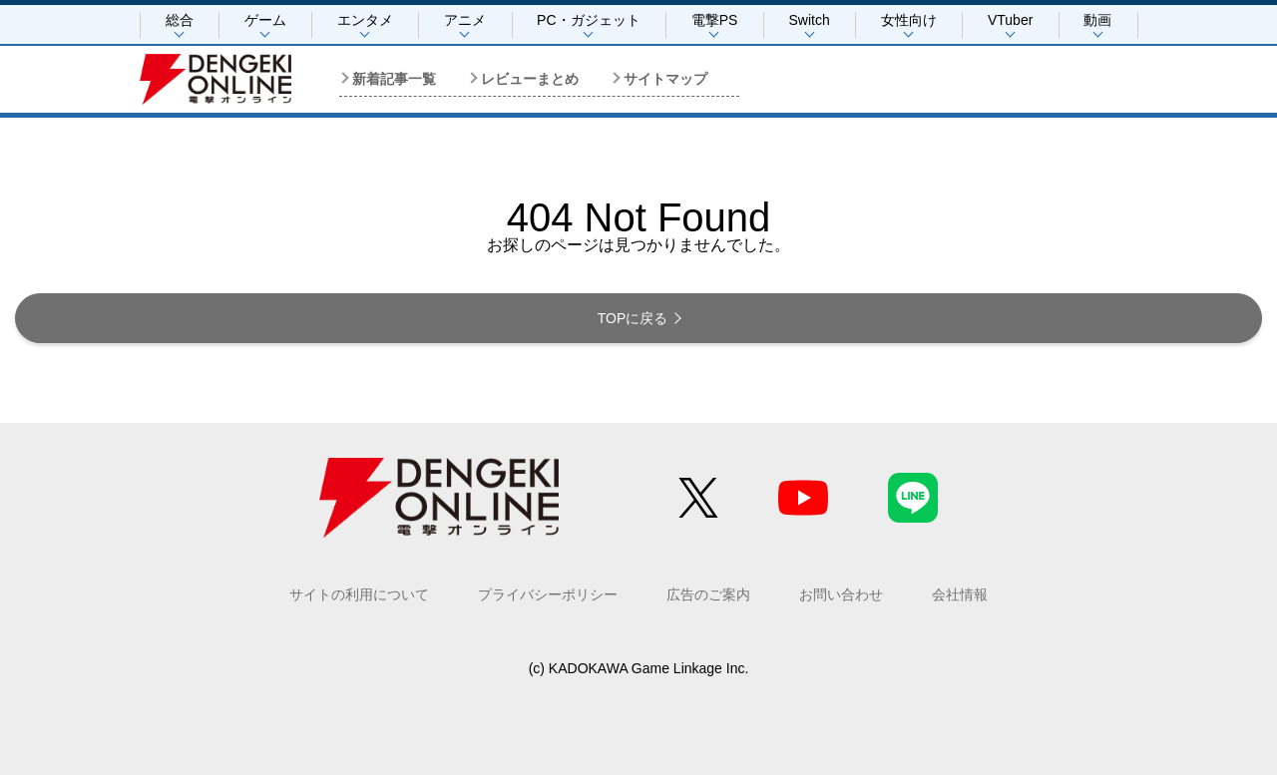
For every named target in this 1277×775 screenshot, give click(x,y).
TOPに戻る (633, 318)
